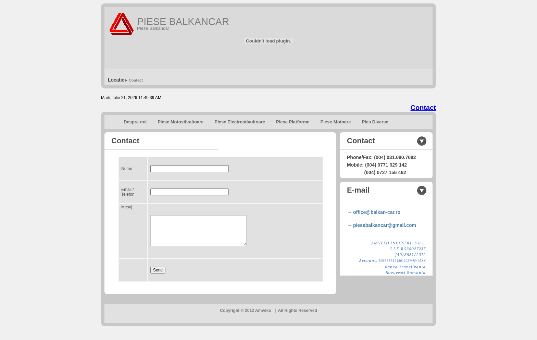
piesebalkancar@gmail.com (384, 225)
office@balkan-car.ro (376, 212)
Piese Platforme (293, 121)
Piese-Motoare (336, 121)
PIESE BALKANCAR (183, 21)
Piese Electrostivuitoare (240, 121)
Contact (136, 80)
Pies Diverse (375, 121)
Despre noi (135, 121)
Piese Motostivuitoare (180, 121)
